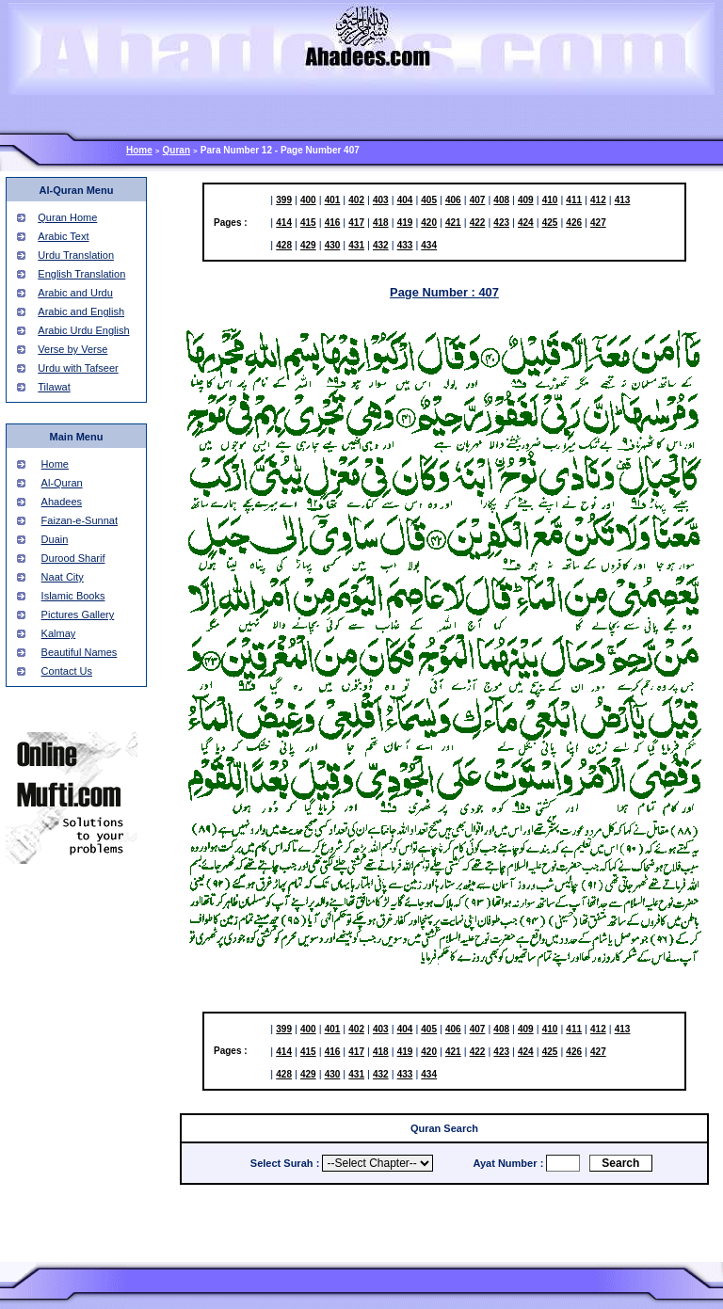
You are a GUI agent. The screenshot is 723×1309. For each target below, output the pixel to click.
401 (333, 200)
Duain (55, 539)
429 (308, 245)
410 (550, 200)
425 (550, 222)
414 (284, 222)
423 (501, 222)
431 (356, 245)
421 (453, 222)
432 (381, 245)
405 (429, 200)
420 (429, 222)
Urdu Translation (76, 255)
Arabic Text (63, 236)
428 (284, 245)
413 (623, 200)
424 (526, 222)
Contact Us (66, 671)
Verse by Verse (72, 349)
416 (333, 222)
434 (429, 245)
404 (405, 200)
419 (405, 222)
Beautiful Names (79, 652)
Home (139, 150)
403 (381, 200)
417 (356, 222)
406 (453, 200)
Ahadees (61, 501)
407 (478, 200)
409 (526, 200)
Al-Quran (62, 482)
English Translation (81, 273)
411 (574, 200)
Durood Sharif (73, 558)
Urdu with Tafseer (78, 368)
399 (284, 200)
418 (381, 222)
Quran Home (67, 217)
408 (501, 200)
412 (598, 200)
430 (333, 245)
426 (574, 222)
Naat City (62, 577)
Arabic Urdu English (83, 330)
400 (308, 200)
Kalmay (58, 633)
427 (598, 222)
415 (308, 222)
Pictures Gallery (78, 614)
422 (478, 222)
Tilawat (54, 386)
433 (405, 245)
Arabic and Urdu (75, 292)
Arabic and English (81, 311)
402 (356, 200)
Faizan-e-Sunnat (79, 520)
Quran (176, 150)
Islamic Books (73, 595)
